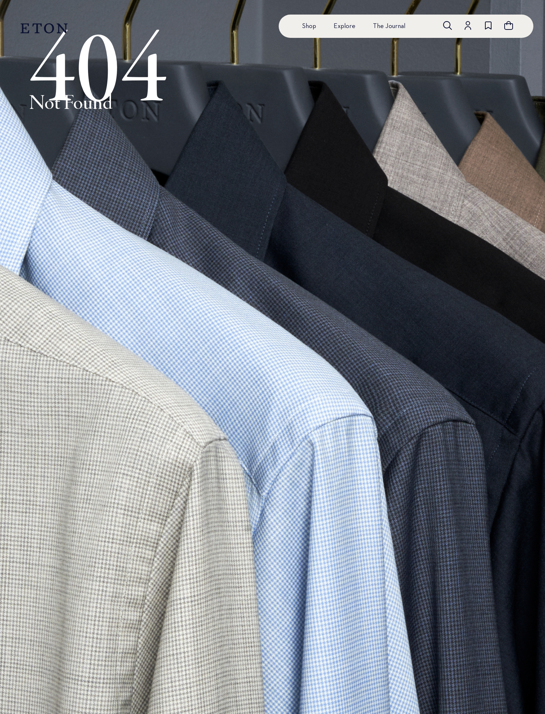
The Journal (389, 26)
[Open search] (447, 25)
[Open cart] (508, 25)
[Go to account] (468, 25)
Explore (344, 26)
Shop (309, 26)
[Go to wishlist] (488, 25)
